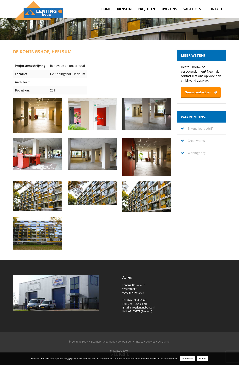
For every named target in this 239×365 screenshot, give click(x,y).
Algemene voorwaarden (117, 341)
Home (105, 9)
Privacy (139, 341)
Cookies (150, 341)
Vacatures (192, 9)
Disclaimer (164, 341)
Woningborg (197, 153)
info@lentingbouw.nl (142, 307)
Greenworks (196, 141)
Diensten (124, 9)
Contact (215, 9)
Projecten (146, 9)
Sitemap (96, 341)
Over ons (169, 9)
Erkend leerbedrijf (200, 128)
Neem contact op (201, 92)
